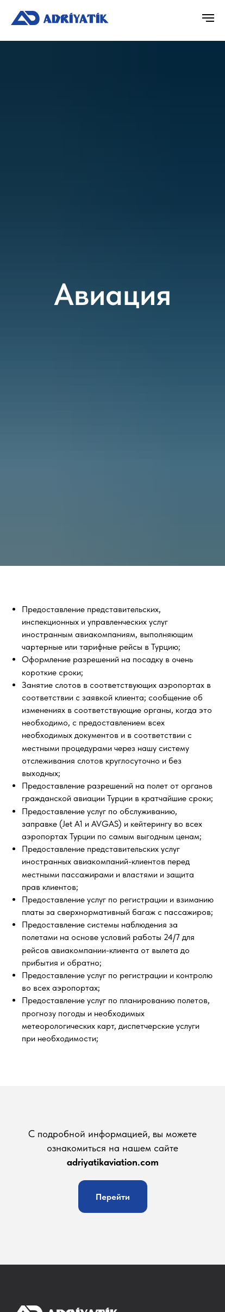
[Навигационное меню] (208, 18)
